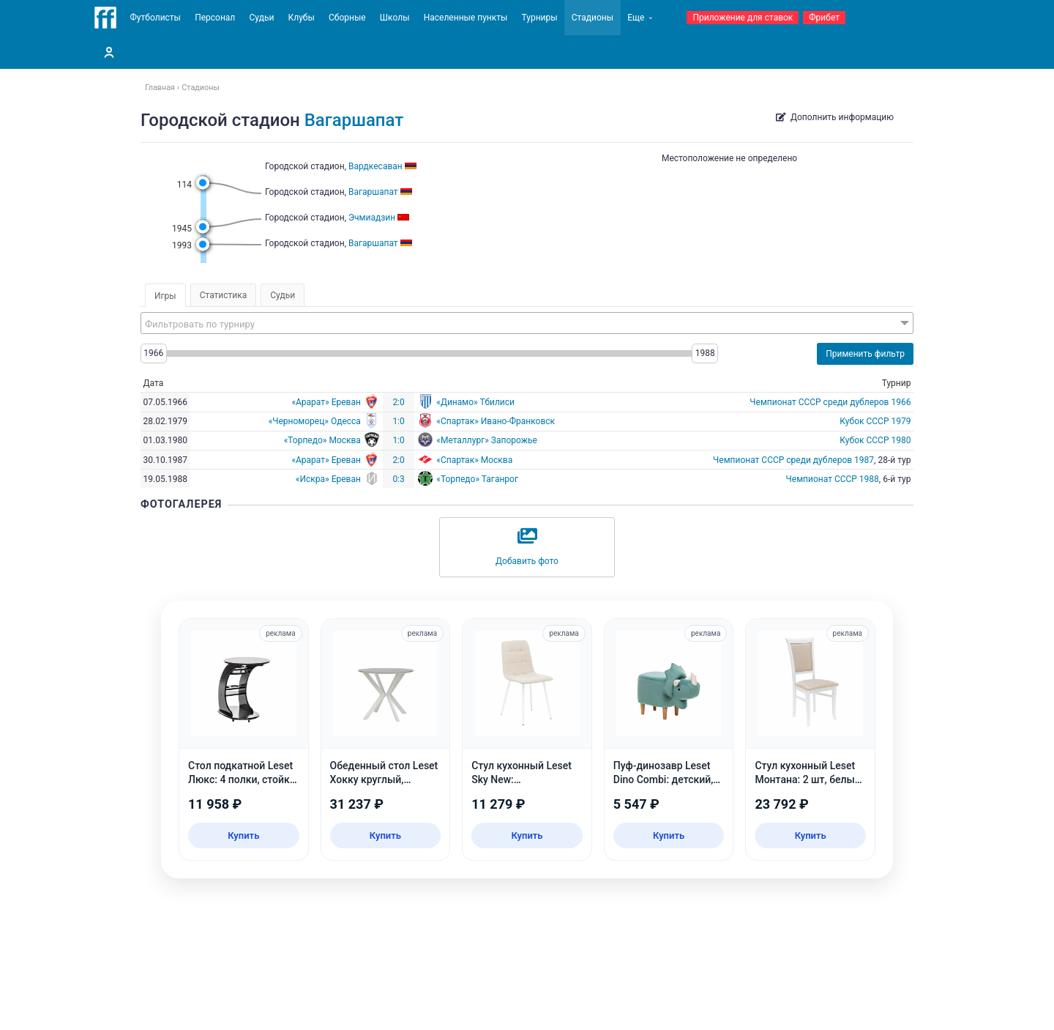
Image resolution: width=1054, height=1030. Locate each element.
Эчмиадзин (371, 217)
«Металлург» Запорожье (486, 440)
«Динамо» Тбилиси (475, 402)
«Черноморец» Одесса (315, 421)
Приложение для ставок (742, 17)
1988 (705, 353)
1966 (153, 353)
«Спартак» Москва (474, 460)
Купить (243, 835)
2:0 (398, 402)
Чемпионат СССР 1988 (832, 479)
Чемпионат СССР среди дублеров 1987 (793, 460)
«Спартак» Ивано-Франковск (495, 421)
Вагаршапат (354, 120)
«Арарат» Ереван (326, 402)
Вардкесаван (375, 166)
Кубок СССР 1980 (875, 440)
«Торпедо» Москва (322, 440)
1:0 (398, 421)
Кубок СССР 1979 (875, 421)
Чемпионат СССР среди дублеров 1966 (830, 402)
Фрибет (824, 17)
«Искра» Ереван (328, 479)
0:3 (398, 479)
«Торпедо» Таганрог (477, 479)
